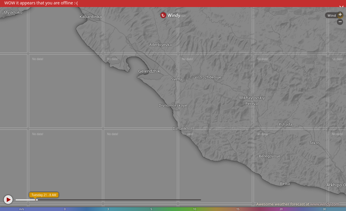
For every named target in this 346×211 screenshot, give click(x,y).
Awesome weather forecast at (297, 204)
